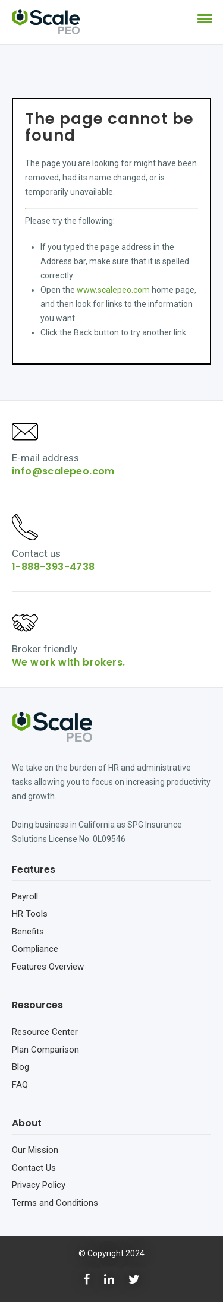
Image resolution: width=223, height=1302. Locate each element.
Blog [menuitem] (20, 1067)
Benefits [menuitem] (28, 931)
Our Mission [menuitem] (35, 1150)
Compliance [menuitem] (35, 948)
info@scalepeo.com (63, 471)
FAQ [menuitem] (20, 1084)
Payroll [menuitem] (25, 896)
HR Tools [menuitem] (30, 913)
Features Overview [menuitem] (48, 966)
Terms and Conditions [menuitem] (55, 1203)
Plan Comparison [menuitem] (45, 1049)
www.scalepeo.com (113, 289)
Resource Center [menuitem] (45, 1032)
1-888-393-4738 (53, 567)
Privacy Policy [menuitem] (38, 1185)
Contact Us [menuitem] (34, 1167)
